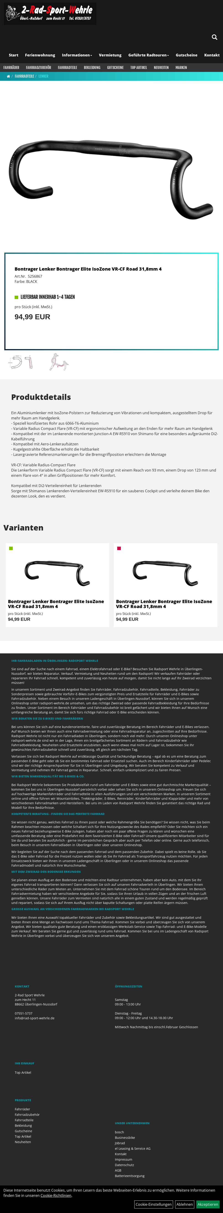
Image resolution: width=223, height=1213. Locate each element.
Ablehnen (184, 1204)
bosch (119, 1132)
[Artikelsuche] (214, 37)
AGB (118, 1170)
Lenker (43, 76)
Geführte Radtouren (148, 55)
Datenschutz (124, 1165)
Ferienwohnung (40, 55)
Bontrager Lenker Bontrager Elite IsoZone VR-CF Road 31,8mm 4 (88, 269)
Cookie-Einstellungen (154, 1204)
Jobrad (120, 1143)
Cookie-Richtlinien (56, 1195)
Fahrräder (11, 67)
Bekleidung (92, 67)
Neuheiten (161, 67)
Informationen (77, 55)
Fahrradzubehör (38, 67)
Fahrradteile (67, 67)
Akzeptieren (208, 1204)
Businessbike (125, 1137)
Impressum (123, 1159)
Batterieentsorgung (130, 1176)
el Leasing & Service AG (132, 1148)
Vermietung (110, 55)
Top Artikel (138, 67)
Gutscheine (186, 55)
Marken (181, 67)
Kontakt (212, 55)
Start (13, 55)
